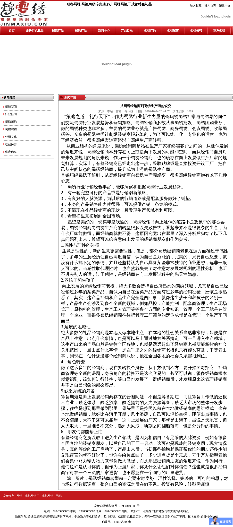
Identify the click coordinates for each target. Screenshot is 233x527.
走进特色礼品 (34, 30)
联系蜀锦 (219, 30)
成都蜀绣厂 (32, 496)
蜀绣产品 (81, 30)
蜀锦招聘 (196, 30)
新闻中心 (104, 30)
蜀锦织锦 (11, 129)
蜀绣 (19, 496)
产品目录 (127, 30)
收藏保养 (11, 144)
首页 (12, 30)
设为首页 (210, 5)
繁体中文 (225, 5)
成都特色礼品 (126, 516)
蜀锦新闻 (11, 106)
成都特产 (8, 496)
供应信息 (11, 152)
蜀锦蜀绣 (33, 516)
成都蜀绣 (47, 496)
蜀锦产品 (58, 30)
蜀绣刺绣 (11, 121)
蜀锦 (59, 496)
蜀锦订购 (150, 30)
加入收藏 (195, 5)
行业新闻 (11, 114)
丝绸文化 (11, 136)
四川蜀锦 (109, 516)
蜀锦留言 (173, 30)
